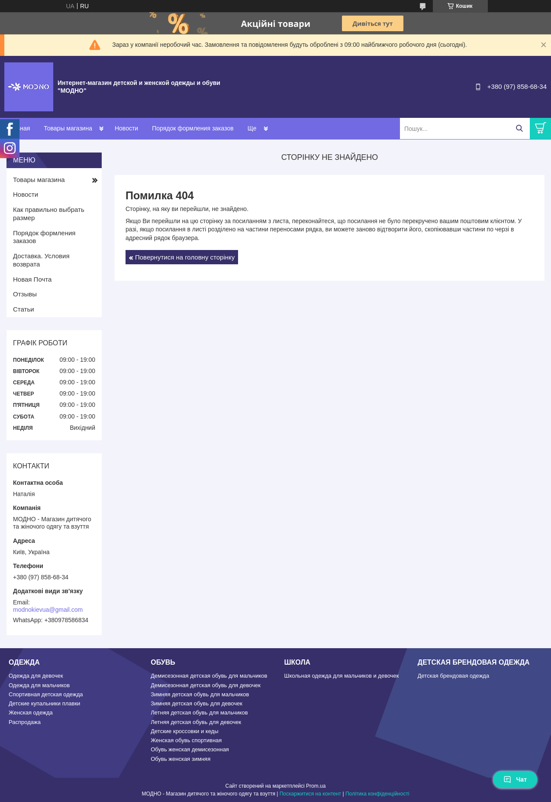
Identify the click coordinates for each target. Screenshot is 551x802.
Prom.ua (315, 786)
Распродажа (25, 722)
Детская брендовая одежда (453, 675)
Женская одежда (31, 712)
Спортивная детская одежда (46, 694)
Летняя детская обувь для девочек (196, 722)
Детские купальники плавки (44, 703)
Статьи (23, 309)
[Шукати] (519, 128)
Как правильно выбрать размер (48, 213)
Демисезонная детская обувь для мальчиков (209, 675)
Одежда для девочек (36, 675)
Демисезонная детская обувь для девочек (206, 685)
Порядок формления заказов (192, 128)
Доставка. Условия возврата (41, 260)
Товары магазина (68, 128)
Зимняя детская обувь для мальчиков (200, 694)
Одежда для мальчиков (39, 685)
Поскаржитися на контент (310, 794)
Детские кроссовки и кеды (184, 731)
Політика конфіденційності (377, 794)
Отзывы (25, 294)
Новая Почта (32, 279)
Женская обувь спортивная (186, 740)
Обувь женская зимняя (180, 759)
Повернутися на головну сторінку (185, 257)
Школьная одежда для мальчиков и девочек (341, 675)
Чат (515, 779)
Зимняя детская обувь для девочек (196, 703)
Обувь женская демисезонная (190, 749)
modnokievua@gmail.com (48, 609)
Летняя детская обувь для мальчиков (199, 712)
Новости (126, 128)
